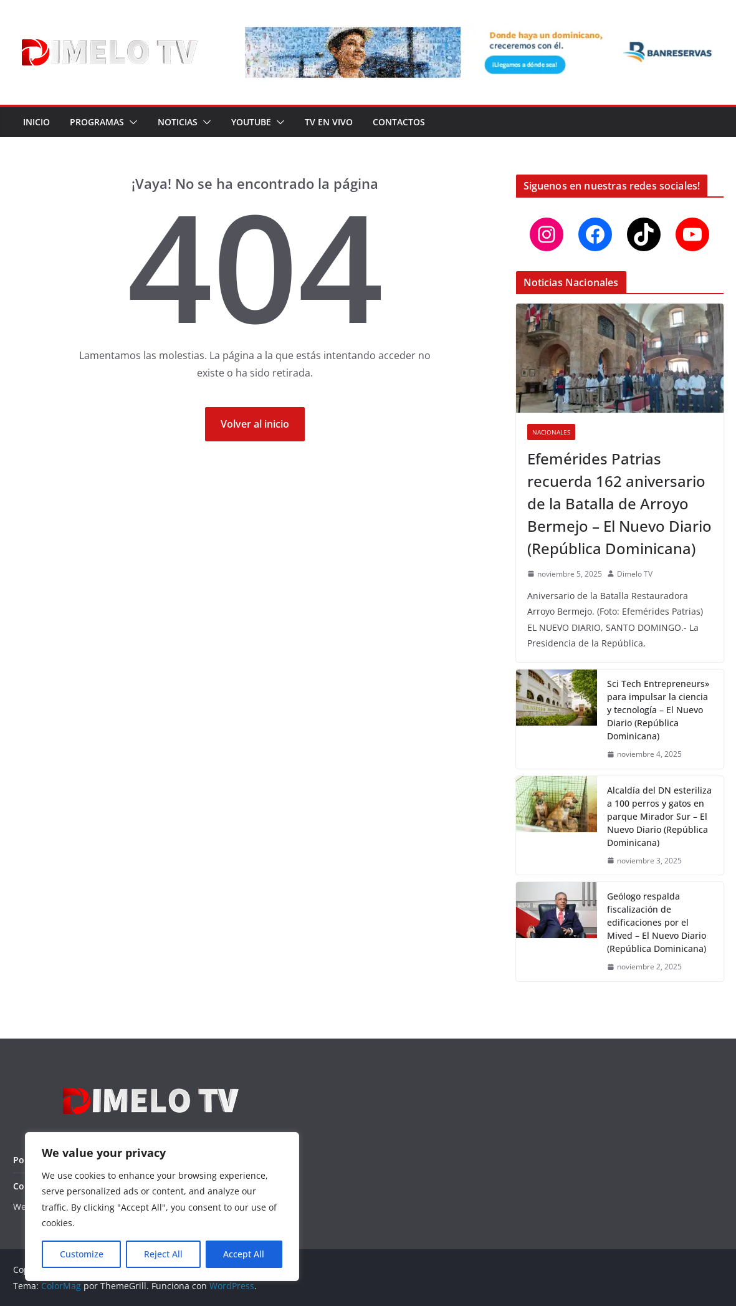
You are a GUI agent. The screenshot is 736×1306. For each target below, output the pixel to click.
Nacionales (551, 432)
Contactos (399, 122)
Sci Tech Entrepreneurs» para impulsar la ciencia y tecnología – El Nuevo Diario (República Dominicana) (658, 710)
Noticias (178, 122)
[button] (131, 122)
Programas (97, 122)
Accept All (243, 1254)
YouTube (251, 122)
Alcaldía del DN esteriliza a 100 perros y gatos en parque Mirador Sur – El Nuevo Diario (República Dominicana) (659, 816)
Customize (81, 1254)
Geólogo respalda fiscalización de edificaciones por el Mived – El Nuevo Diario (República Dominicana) (656, 922)
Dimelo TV (634, 574)
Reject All (163, 1254)
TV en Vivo (329, 122)
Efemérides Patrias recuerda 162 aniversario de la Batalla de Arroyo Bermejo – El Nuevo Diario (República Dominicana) (619, 503)
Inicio (36, 122)
